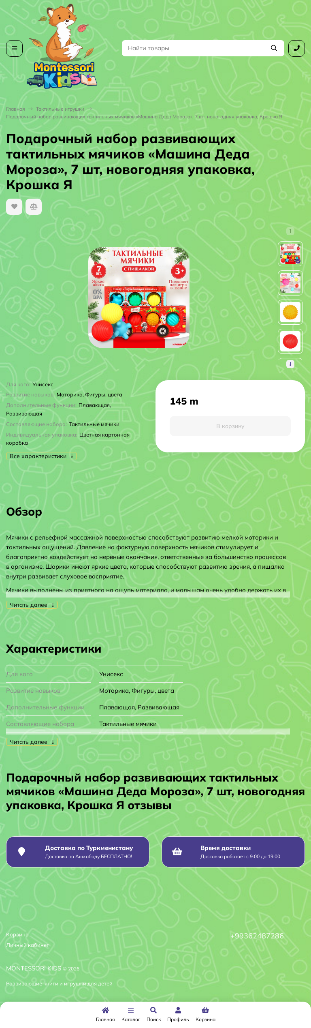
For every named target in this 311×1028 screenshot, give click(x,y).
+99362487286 (257, 935)
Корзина (17, 934)
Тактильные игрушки (60, 109)
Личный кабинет (27, 945)
